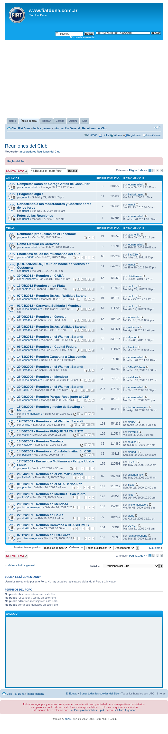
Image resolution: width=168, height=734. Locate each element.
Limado (26, 319)
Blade (131, 484)
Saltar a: (95, 565)
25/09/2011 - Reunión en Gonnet (41, 316)
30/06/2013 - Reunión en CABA (40, 275)
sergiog (132, 441)
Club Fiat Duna (20, 128)
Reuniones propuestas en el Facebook (46, 234)
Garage (92, 134)
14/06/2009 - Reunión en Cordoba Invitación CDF (54, 451)
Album (118, 135)
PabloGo (27, 389)
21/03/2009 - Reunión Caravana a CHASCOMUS (53, 525)
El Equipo (71, 693)
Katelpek (133, 377)
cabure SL (134, 234)
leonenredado (30, 187)
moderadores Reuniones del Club (40, 151)
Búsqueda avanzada (82, 37)
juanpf (25, 197)
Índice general (42, 128)
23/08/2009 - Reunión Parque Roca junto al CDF (53, 396)
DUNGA (132, 525)
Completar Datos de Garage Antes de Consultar (53, 184)
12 (87, 425)
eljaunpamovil (136, 474)
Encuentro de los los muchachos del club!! (50, 254)
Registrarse (134, 135)
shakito (26, 424)
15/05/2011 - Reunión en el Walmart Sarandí (50, 336)
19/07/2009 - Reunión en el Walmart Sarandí (50, 421)
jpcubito (26, 454)
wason (25, 434)
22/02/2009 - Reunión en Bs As (40, 515)
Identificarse (153, 135)
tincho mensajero (32, 308)
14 (83, 390)
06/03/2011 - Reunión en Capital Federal (47, 346)
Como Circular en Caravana (38, 244)
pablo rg (26, 288)
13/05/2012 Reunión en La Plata (41, 285)
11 (83, 425)
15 (87, 390)
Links (106, 135)
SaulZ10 (133, 254)
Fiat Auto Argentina (124, 710)
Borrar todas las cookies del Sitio (99, 693)
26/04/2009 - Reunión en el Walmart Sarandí (50, 474)
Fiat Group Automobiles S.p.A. (87, 710)
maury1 (132, 421)
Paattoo (132, 347)
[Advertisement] (84, 79)
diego (131, 515)
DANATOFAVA (136, 367)
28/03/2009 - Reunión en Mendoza (42, 504)
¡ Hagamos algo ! (30, 194)
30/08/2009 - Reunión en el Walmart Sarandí (50, 386)
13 (92, 425)
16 (92, 390)
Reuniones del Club (94, 128)
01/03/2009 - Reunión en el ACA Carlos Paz (49, 484)
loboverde (133, 317)
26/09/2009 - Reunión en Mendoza (42, 376)
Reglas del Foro (16, 161)
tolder (131, 494)
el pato (132, 337)
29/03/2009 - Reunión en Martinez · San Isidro (51, 494)
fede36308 (28, 257)
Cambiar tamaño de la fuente (157, 127)
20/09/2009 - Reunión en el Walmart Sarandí (50, 366)
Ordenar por (90, 547)
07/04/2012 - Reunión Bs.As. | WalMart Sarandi (52, 295)
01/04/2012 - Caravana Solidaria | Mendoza (49, 305)
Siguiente (154, 547)
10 (83, 468)
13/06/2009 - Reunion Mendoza (40, 441)
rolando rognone (31, 538)
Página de (137, 170)
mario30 (132, 451)
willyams (133, 431)
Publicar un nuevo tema (16, 171)
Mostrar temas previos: (41, 547)
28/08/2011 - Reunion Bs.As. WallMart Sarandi (51, 326)
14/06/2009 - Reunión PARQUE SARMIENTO (50, 431)
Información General (67, 128)
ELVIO (131, 461)
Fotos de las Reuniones (35, 215)
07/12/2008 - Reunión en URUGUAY (43, 535)
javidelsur (133, 327)
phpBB (68, 719)
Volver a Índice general (21, 565)
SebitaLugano (136, 194)
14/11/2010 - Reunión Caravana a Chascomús (51, 356)
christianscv (29, 278)
